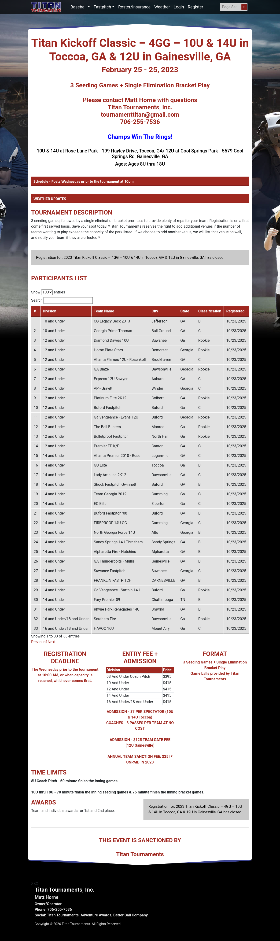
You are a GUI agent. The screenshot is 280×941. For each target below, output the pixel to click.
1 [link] (47, 642)
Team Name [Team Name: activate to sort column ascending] (104, 311)
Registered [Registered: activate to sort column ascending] (235, 311)
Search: (62, 300)
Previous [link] (38, 642)
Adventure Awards (96, 915)
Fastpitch (102, 6)
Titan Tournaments (63, 915)
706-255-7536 (59, 909)
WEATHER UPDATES (49, 198)
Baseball (78, 6)
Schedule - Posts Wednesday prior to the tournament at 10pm (83, 181)
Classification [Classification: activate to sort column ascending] (209, 311)
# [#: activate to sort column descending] (35, 311)
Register (195, 6)
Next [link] (51, 642)
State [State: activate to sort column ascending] (184, 311)
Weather (162, 6)
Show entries (48, 292)
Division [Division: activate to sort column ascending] (49, 311)
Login (179, 6)
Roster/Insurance (134, 6)
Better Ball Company (130, 915)
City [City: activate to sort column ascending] (154, 311)
